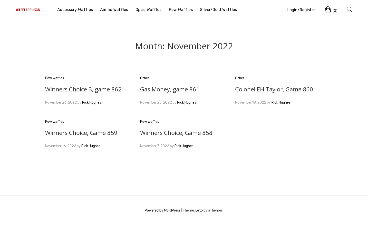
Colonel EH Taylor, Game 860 (274, 89)
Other (144, 78)
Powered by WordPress (163, 210)
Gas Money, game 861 (170, 89)
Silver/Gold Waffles (218, 9)
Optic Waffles (149, 9)
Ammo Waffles (114, 9)
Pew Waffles (181, 9)
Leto (199, 210)
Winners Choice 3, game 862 (83, 89)
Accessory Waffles (75, 9)
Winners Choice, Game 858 (176, 133)
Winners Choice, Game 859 (81, 133)
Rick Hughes (91, 102)
